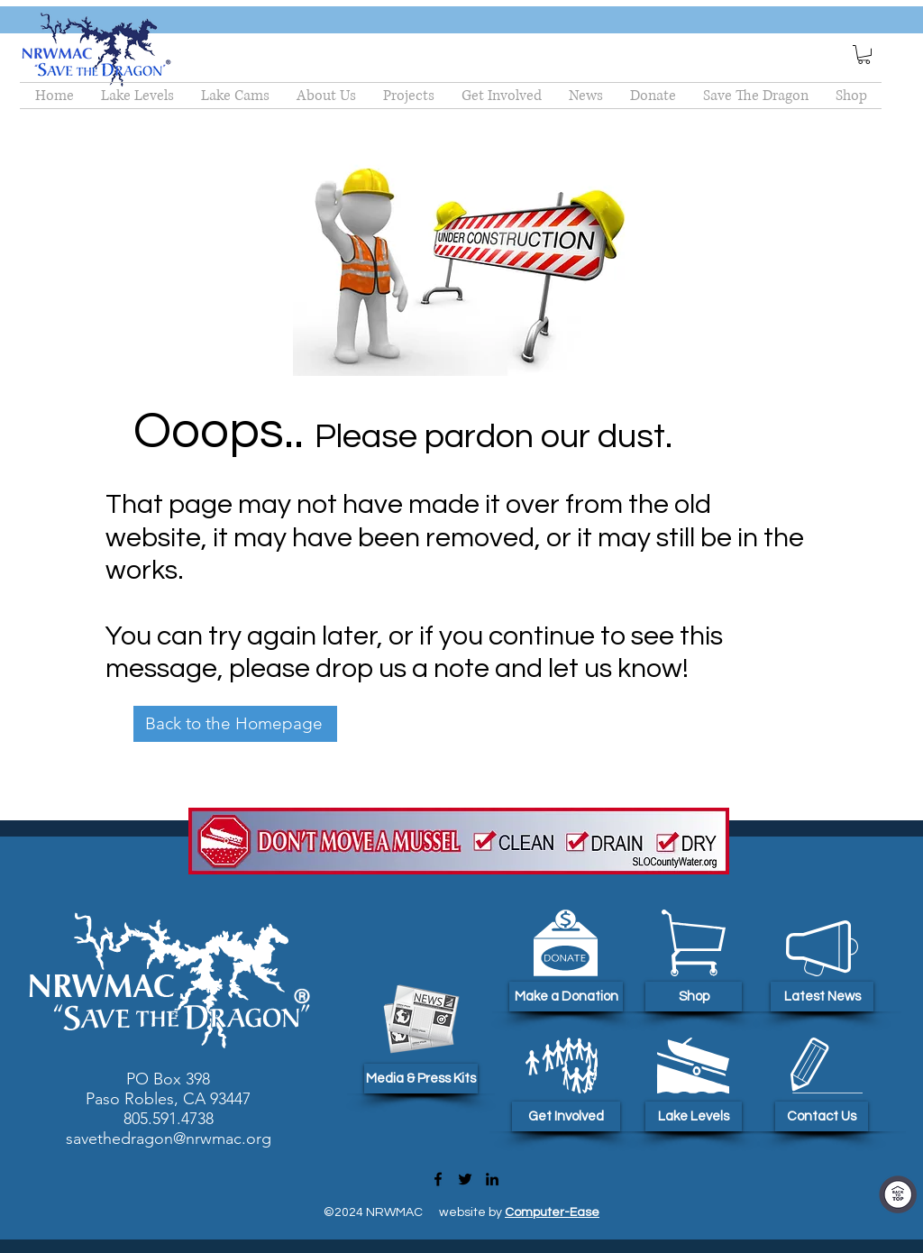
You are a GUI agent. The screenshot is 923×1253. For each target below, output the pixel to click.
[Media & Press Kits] (421, 1078)
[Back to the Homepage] (235, 724)
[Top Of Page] (897, 1194)
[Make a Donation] (566, 996)
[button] (864, 54)
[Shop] (693, 996)
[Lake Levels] (693, 1116)
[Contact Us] (821, 1116)
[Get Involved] (566, 1116)
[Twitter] (465, 1179)
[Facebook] (438, 1179)
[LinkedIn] (492, 1179)
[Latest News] (822, 996)
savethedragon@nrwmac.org (168, 1138)
